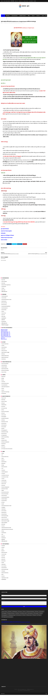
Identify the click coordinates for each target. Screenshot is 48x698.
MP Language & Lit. (4, 433)
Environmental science (5, 386)
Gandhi (3, 507)
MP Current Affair (4, 411)
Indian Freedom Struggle (5, 355)
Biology (3, 381)
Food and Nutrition (4, 388)
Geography (3, 510)
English (3, 493)
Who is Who (3, 319)
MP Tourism (3, 450)
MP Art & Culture (4, 404)
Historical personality (5, 371)
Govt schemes (4, 513)
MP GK (33, 16)
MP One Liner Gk (4, 307)
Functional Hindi (4, 503)
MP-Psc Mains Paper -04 (5, 338)
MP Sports (3, 448)
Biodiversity (3, 379)
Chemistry (3, 384)
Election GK (3, 562)
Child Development (5, 299)
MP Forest (3, 416)
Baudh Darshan (4, 464)
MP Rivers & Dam (4, 443)
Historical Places (4, 350)
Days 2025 (3, 282)
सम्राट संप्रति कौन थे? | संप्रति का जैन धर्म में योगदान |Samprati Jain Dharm (15, 625)
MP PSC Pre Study (4, 332)
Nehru (2, 577)
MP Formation (42, 614)
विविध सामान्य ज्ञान (4, 294)
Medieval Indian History (5, 358)
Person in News (4, 375)
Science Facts (4, 316)
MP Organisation (4, 438)
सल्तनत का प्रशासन (4, 242)
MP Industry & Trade (5, 424)
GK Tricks (3, 505)
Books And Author (4, 469)
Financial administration (5, 500)
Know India (3, 286)
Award (3, 461)
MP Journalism (4, 429)
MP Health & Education (5, 421)
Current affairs (4, 483)
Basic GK (3, 463)
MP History (17, 616)
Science (3, 314)
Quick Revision (14, 16)
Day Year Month (4, 485)
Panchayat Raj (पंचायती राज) (6, 309)
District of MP (4, 401)
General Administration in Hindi (6, 302)
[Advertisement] (24, 11)
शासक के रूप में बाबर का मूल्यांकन (6, 234)
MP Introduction (4, 428)
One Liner (3, 579)
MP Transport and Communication (7, 451)
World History (4, 362)
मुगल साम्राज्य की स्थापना (5, 231)
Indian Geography (4, 525)
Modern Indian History (5, 360)
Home (3, 16)
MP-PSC (38, 16)
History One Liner (4, 353)
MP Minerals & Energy (5, 434)
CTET (43, 16)
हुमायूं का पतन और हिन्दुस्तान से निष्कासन (7, 238)
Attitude (3, 550)
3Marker (3, 456)
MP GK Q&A (3, 402)
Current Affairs (22, 16)
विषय (29, 16)
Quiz (2, 537)
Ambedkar (3, 548)
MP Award (3, 406)
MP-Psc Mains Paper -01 (5, 335)
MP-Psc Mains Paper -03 (5, 337)
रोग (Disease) (4, 324)
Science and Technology (5, 394)
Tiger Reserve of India (5, 580)
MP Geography (4, 419)
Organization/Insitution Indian (6, 530)
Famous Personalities (5, 366)
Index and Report (4, 284)
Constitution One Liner (5, 478)
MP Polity (3, 441)
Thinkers (3, 291)
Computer (3, 476)
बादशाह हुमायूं (3, 236)
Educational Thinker (5, 491)
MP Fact (3, 412)
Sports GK (3, 317)
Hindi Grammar (4, 304)
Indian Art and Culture (5, 522)
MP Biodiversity (4, 407)
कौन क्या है (7, 16)
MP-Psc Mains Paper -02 (5, 336)
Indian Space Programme (5, 389)
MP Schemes (4, 446)
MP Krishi (3, 431)
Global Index (3, 512)
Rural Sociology (4, 312)
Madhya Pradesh (4, 333)
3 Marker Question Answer (6, 339)
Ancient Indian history (5, 346)
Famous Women (4, 368)
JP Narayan (3, 574)
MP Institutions (4, 426)
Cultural (3, 348)
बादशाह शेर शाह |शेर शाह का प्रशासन (6, 240)
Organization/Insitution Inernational (7, 532)
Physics (3, 391)
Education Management (5, 490)
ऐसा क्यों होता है (4, 321)
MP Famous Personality (5, 373)
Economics (3, 488)
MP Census (3, 409)
